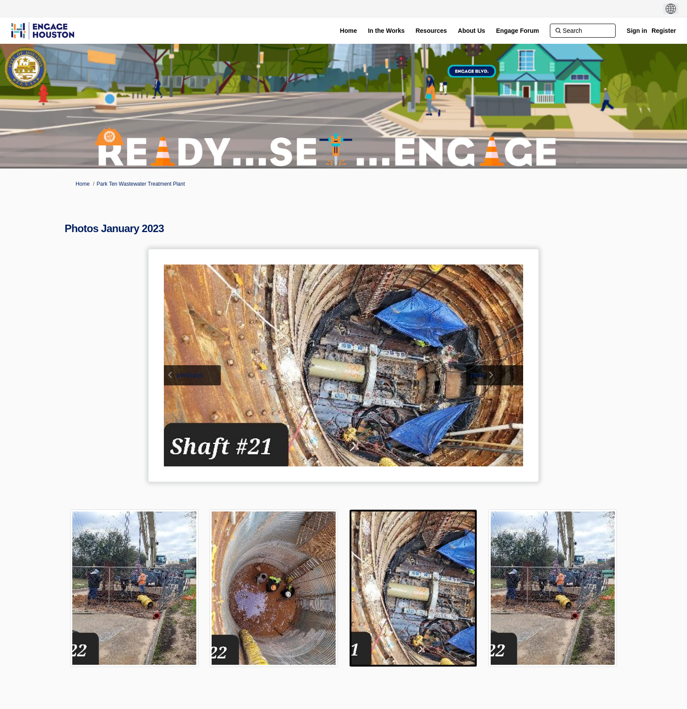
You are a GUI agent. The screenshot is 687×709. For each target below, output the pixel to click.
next (477, 375)
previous (190, 375)
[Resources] (431, 30)
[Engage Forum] (517, 30)
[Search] (583, 31)
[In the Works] (386, 30)
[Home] (348, 30)
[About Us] (471, 30)
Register (664, 30)
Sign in (637, 30)
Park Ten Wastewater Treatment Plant (141, 184)
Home (83, 184)
